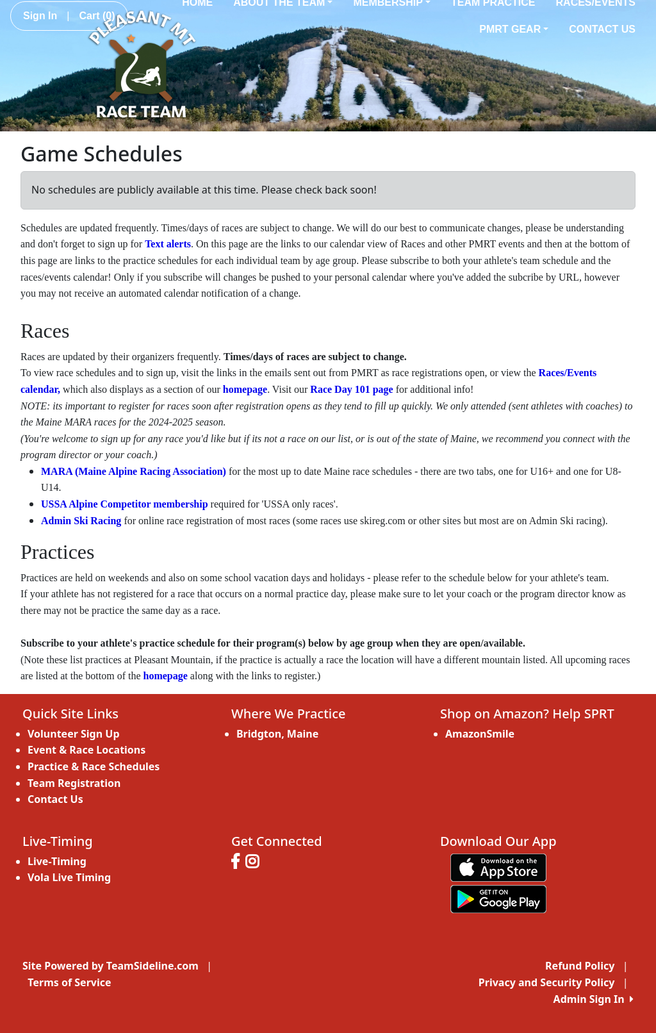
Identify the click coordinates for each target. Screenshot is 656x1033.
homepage (245, 389)
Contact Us (602, 29)
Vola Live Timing (69, 877)
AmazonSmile (479, 734)
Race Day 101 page (351, 389)
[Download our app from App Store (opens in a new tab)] (498, 866)
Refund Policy (579, 966)
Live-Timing (57, 861)
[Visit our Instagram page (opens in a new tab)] (255, 863)
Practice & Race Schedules (94, 766)
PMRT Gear (513, 29)
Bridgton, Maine (277, 734)
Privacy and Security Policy (546, 982)
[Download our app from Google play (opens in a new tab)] (498, 898)
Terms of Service (69, 982)
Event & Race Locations (86, 750)
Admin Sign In (594, 999)
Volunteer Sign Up (74, 734)
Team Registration (74, 783)
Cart (97, 15)
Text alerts (168, 243)
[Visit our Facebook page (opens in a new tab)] (238, 863)
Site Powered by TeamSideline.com (110, 966)
